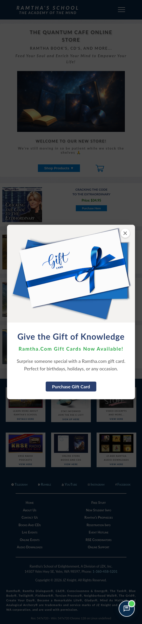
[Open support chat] (127, 609)
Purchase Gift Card (71, 386)
